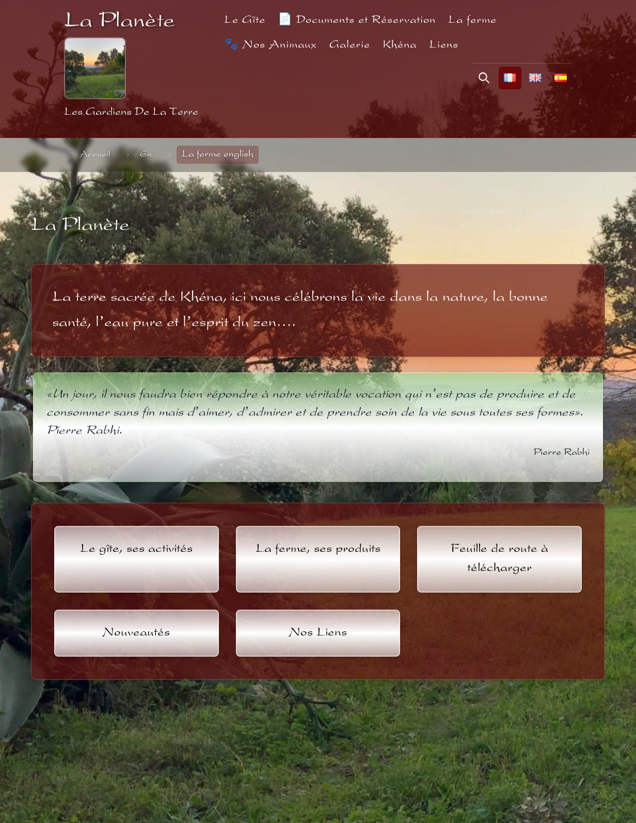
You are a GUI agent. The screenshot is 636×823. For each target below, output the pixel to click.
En (146, 154)
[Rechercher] (484, 78)
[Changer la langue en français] (510, 78)
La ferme (472, 20)
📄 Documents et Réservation (357, 20)
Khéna (400, 45)
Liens (443, 45)
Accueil (95, 154)
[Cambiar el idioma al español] (560, 78)
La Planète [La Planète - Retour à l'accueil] (119, 22)
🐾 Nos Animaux (270, 45)
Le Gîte (244, 20)
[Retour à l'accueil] (95, 68)
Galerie (349, 45)
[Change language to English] (535, 78)
